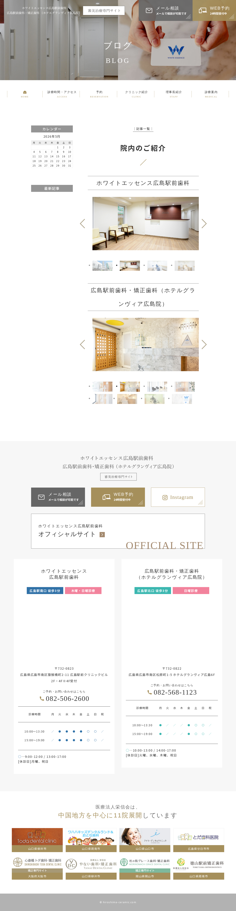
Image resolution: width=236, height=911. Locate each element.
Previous (82, 223)
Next (204, 223)
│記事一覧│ (143, 128)
